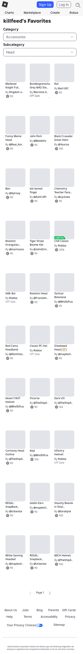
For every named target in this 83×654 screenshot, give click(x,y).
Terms (28, 617)
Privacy (70, 617)
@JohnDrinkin (41, 249)
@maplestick (65, 354)
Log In (64, 4)
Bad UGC (63, 88)
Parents (53, 610)
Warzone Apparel (44, 92)
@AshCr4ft (39, 196)
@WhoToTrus (65, 301)
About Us (10, 610)
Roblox (62, 245)
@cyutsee (64, 196)
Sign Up (45, 4)
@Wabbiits (39, 140)
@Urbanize (15, 511)
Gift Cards (69, 610)
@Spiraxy (14, 193)
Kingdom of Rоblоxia (21, 92)
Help (9, 617)
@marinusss (16, 249)
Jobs (25, 610)
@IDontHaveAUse (19, 354)
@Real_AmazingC (19, 144)
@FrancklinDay (42, 298)
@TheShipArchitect (44, 402)
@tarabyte (64, 511)
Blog (40, 610)
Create (55, 13)
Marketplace (32, 13)
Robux (74, 13)
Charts (9, 13)
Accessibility (49, 617)
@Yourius (63, 144)
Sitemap (59, 625)
